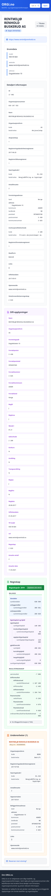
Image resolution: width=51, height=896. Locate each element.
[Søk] (38, 6)
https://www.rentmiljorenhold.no (22, 39)
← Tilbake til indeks (40, 24)
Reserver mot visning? (16, 861)
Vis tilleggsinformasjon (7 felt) (22, 722)
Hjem (45, 5)
